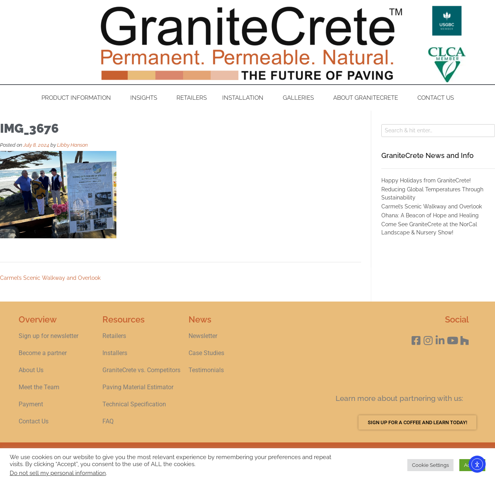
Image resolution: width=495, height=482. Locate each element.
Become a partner (43, 353)
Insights (145, 98)
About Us (31, 370)
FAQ (108, 421)
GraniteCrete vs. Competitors (141, 370)
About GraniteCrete (367, 98)
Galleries (300, 98)
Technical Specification (135, 404)
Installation (244, 98)
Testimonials (206, 370)
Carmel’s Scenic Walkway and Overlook (50, 278)
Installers (114, 353)
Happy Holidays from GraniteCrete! (426, 180)
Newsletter (203, 336)
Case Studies (206, 353)
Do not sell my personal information (58, 473)
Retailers (192, 97)
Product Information (78, 98)
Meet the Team (39, 387)
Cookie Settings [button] (430, 465)
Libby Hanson (72, 145)
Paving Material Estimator (137, 387)
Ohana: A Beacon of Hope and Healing (430, 215)
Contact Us (435, 97)
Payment (31, 404)
